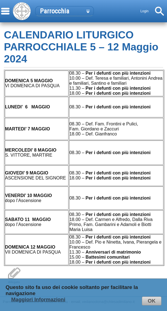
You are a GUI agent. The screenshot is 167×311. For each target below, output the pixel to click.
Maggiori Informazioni (38, 299)
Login (144, 11)
